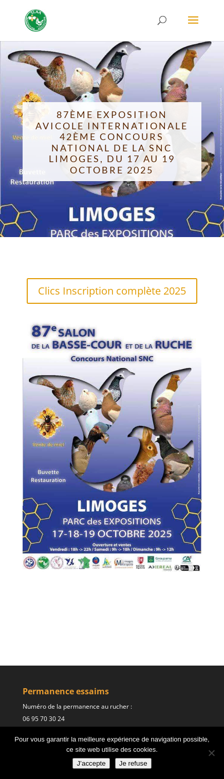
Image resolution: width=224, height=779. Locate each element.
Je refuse (133, 763)
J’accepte (91, 763)
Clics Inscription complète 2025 (112, 291)
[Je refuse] (211, 753)
